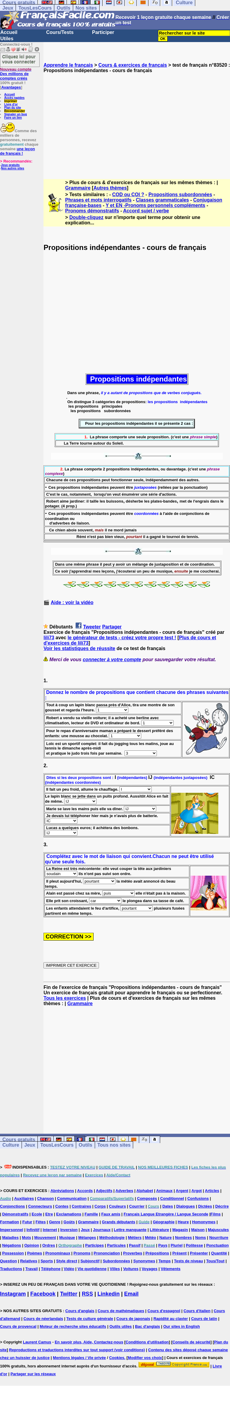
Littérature (159, 1229)
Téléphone (51, 1268)
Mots (26, 1237)
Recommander (14, 111)
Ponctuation (217, 1245)
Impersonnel (11, 1229)
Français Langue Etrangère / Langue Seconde (166, 1214)
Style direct (66, 1261)
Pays (162, 1245)
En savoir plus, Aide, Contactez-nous (89, 1342)
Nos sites (86, 8)
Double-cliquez (86, 217)
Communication (71, 1198)
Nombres (183, 1237)
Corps (100, 1206)
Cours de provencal (18, 1326)
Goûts (69, 1222)
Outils (63, 8)
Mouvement (45, 1237)
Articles (212, 1190)
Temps (164, 1261)
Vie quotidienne (92, 1268)
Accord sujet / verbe (146, 210)
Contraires (81, 1206)
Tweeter (92, 626)
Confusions (198, 1198)
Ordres (48, 1245)
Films (216, 1214)
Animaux (164, 1190)
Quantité (219, 1253)
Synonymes (144, 1261)
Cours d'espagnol (164, 1311)
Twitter (68, 1294)
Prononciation (107, 1253)
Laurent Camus (37, 1342)
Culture (10, 1145)
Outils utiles (120, 1326)
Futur (27, 1222)
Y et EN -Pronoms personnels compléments (155, 205)
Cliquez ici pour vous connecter (19, 59)
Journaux (102, 1229)
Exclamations (68, 1214)
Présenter (199, 1253)
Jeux (7, 8)
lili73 (48, 637)
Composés (147, 1198)
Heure (183, 1222)
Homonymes (204, 1222)
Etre (49, 1214)
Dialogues (185, 1206)
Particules (116, 1245)
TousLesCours (35, 8)
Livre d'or (11, 104)
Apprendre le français (68, 65)
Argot (196, 1190)
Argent (182, 1190)
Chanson (45, 1198)
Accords (85, 1190)
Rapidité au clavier (171, 1318)
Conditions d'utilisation (147, 1342)
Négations (11, 1245)
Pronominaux (57, 1253)
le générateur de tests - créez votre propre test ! (121, 637)
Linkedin (108, 1294)
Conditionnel (172, 1198)
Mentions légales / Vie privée (79, 1357)
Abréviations (62, 1190)
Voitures (131, 1268)
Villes (115, 1268)
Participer (103, 32)
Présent (179, 1253)
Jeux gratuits (10, 165)
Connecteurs (40, 1206)
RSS (87, 1294)
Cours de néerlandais (43, 1318)
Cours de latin (204, 1318)
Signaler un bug (15, 114)
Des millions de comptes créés (15, 74)
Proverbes (132, 1253)
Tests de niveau (188, 1261)
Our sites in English (181, 1326)
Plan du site (12, 107)
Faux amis (111, 1214)
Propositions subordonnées (180, 194)
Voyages (150, 1268)
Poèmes (34, 1253)
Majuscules (218, 1229)
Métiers (135, 1237)
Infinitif (32, 1229)
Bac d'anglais (147, 1326)
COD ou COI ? (128, 194)
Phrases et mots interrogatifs (98, 199)
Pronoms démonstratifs (92, 210)
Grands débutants (118, 1222)
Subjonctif (90, 1261)
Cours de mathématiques (121, 1311)
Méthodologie (112, 1237)
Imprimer (10, 101)
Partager (112, 626)
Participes (94, 1245)
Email (131, 1294)
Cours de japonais (133, 1318)
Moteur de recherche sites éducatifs (73, 1326)
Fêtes (41, 1222)
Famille (91, 1214)
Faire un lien (13, 117)
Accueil (8, 32)
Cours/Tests (59, 32)
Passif (134, 1245)
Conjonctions (12, 1206)
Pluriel (177, 1245)
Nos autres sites (12, 168)
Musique (67, 1237)
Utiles (6, 38)
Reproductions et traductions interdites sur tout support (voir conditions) (77, 1350)
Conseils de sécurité (191, 1342)
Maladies (10, 1237)
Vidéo (69, 1268)
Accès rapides (14, 97)
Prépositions (157, 1253)
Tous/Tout (215, 1261)
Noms (200, 1237)
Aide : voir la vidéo (72, 602)
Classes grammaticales (162, 199)
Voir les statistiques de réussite (79, 648)
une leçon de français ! (17, 151)
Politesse (194, 1245)
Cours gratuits (18, 1139)
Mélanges (87, 1237)
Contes (61, 1206)
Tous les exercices (64, 998)
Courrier (137, 1206)
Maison (198, 1229)
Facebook (42, 1294)
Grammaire (78, 187)
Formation (9, 1222)
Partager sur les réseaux (33, 1374)
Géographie (164, 1222)
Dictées (205, 1206)
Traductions (11, 1268)
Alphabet (144, 1190)
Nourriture (219, 1237)
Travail (31, 1268)
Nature (165, 1237)
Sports (46, 1261)
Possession (13, 1253)
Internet (50, 1229)
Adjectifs (104, 1190)
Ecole (37, 1214)
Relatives (28, 1261)
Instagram (13, 1294)
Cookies (116, 1357)
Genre (54, 1222)
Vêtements (171, 1268)
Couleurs (117, 1206)
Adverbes (124, 1190)
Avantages (11, 87)
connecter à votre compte (112, 659)
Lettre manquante (130, 1229)
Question (8, 1261)
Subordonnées (116, 1261)
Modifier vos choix (145, 1357)
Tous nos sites (114, 1145)
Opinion (31, 1245)
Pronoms (81, 1253)
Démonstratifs (15, 1214)
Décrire (222, 1206)
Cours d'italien (197, 1311)
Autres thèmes (110, 187)
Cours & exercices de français (132, 65)
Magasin (180, 1229)
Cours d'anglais (79, 1311)
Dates (167, 1206)
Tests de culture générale (89, 1318)
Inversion (69, 1229)
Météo (150, 1237)
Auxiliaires (24, 1198)
